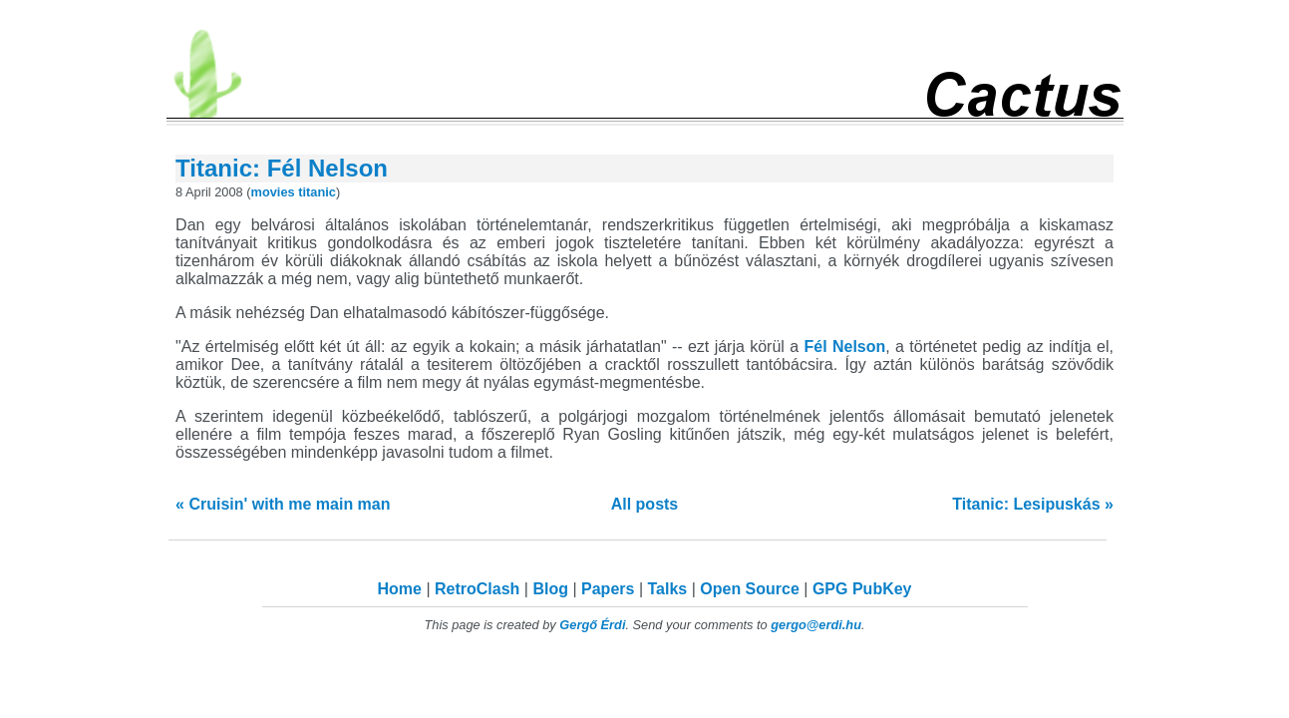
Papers (607, 588)
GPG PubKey (862, 588)
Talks (667, 588)
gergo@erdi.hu (816, 624)
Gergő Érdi (592, 624)
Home (400, 588)
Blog (550, 588)
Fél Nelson (844, 346)
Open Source (750, 588)
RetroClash (477, 588)
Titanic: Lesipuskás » (1033, 504)
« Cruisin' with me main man (282, 504)
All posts (645, 504)
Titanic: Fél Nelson (281, 168)
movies (273, 191)
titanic (317, 191)
